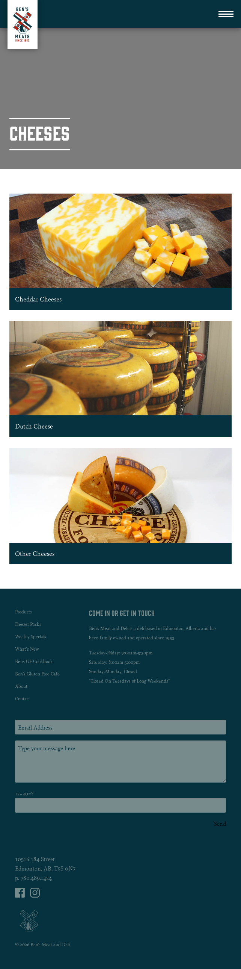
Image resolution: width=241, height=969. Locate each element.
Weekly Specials (30, 636)
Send (220, 824)
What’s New (27, 649)
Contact (22, 698)
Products (23, 611)
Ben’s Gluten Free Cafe (37, 673)
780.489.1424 (36, 877)
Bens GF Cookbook (34, 661)
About (21, 686)
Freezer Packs (28, 624)
